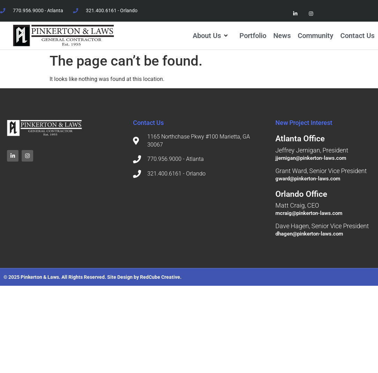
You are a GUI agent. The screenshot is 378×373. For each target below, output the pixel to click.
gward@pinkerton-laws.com (307, 179)
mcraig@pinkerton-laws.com (308, 213)
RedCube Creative (160, 277)
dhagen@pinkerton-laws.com (309, 234)
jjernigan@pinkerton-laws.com (310, 158)
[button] (211, 35)
